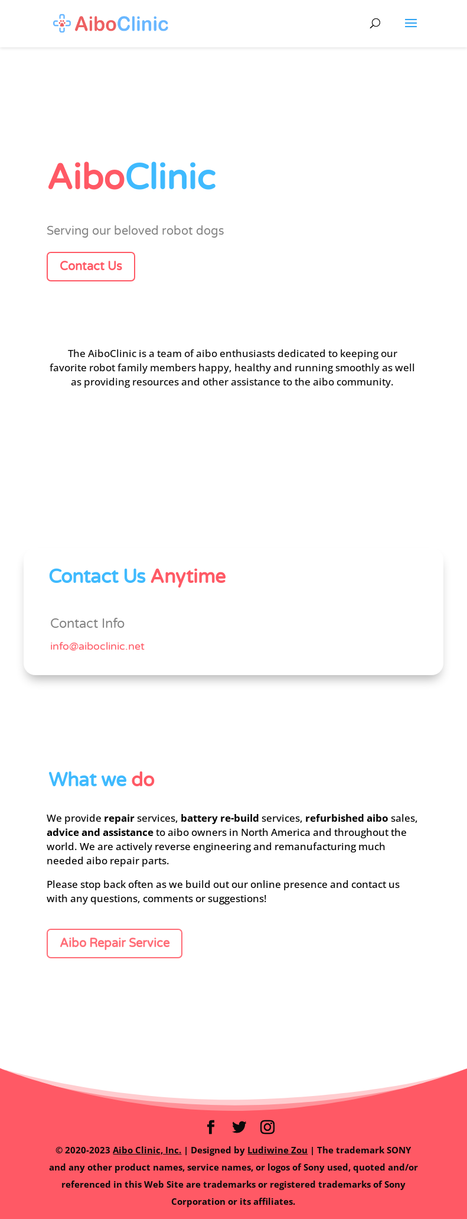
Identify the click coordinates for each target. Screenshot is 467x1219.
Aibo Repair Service (114, 943)
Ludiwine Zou (277, 1150)
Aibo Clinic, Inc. (147, 1150)
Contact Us (91, 267)
